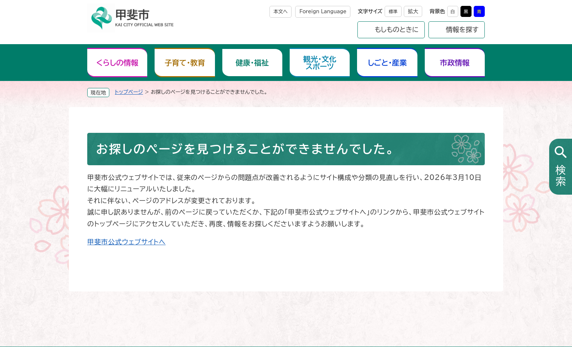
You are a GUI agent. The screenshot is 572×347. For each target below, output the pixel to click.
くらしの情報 (117, 62)
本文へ (280, 11)
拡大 (413, 11)
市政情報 (454, 62)
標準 (393, 11)
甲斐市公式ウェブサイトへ (126, 241)
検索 (560, 175)
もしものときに (397, 29)
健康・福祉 (252, 62)
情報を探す (462, 29)
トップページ (129, 92)
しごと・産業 (387, 62)
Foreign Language (322, 11)
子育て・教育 (185, 62)
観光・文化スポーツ (319, 62)
